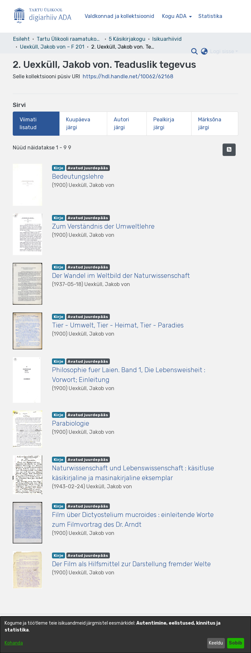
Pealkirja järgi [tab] (163, 123)
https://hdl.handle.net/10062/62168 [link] (128, 76)
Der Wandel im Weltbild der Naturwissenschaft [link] (121, 276)
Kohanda (14, 643)
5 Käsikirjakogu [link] (127, 39)
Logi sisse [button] (222, 51)
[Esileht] (45, 16)
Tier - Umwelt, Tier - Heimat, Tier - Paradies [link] (118, 325)
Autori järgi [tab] (121, 123)
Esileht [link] (21, 39)
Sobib (235, 643)
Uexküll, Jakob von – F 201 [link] (52, 47)
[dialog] (125, 634)
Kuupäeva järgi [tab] (78, 123)
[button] (194, 51)
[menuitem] (176, 16)
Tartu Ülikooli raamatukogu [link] (69, 39)
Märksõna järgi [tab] (209, 123)
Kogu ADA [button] (174, 16)
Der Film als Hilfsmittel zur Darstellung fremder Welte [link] (131, 564)
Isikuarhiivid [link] (167, 39)
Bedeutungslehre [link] (78, 176)
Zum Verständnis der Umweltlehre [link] (103, 226)
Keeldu (216, 643)
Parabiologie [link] (70, 423)
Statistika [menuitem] (210, 16)
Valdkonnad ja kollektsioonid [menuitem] (119, 16)
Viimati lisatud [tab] (28, 123)
